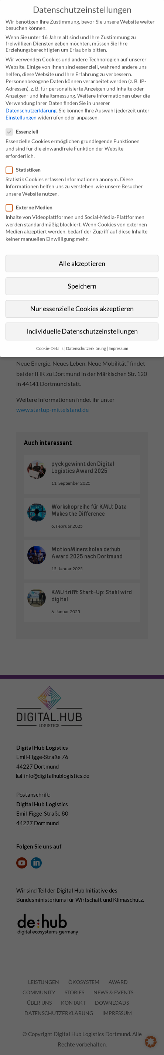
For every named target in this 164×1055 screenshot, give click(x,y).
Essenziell (25, 120)
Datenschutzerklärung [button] (86, 337)
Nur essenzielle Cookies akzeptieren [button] (82, 297)
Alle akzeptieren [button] (82, 252)
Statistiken (26, 158)
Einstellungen (21, 106)
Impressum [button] (118, 337)
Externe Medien (32, 195)
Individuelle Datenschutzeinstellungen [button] (82, 319)
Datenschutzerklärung (31, 98)
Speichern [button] (82, 274)
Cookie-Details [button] (50, 337)
